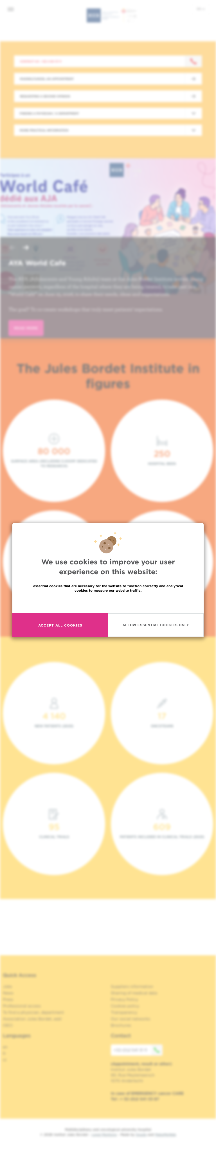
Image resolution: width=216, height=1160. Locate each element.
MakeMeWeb (165, 1134)
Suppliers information (132, 986)
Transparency (124, 1012)
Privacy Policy (124, 999)
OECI (8, 1025)
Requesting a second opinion (45, 96)
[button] (12, 248)
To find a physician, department (33, 1012)
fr (4, 1053)
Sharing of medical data (134, 993)
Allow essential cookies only (156, 625)
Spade (141, 1134)
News (8, 993)
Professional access (22, 1006)
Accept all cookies (60, 625)
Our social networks (130, 1019)
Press (8, 999)
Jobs (7, 986)
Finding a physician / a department (49, 113)
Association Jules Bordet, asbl (32, 1019)
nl (4, 1060)
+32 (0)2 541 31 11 (138, 1050)
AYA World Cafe (37, 263)
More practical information (44, 130)
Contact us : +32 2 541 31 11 (40, 61)
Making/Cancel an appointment (47, 78)
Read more (108, 602)
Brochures (121, 1025)
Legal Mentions (104, 1134)
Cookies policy (125, 1006)
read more (26, 328)
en (201, 8)
